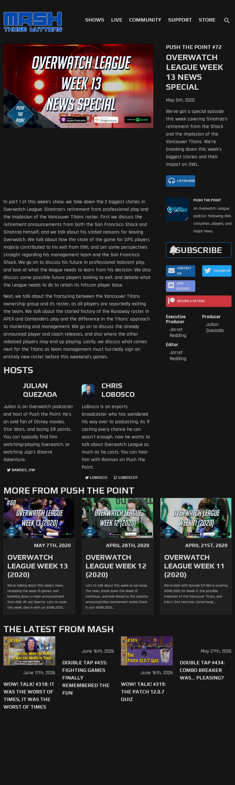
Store (207, 20)
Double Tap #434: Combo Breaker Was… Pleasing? (202, 670)
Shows (94, 20)
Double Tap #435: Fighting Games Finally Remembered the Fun (85, 678)
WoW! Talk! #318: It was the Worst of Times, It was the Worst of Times (28, 695)
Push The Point (207, 200)
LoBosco (98, 477)
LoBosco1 (128, 477)
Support (180, 20)
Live (116, 20)
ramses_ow (23, 470)
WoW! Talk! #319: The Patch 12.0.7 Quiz (143, 691)
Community (145, 20)
